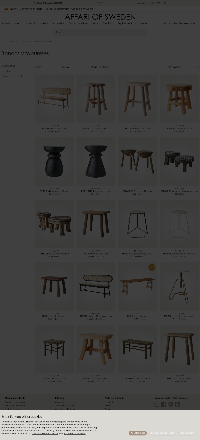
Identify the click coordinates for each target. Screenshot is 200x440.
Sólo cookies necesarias (162, 433)
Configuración (187, 433)
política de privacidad (74, 434)
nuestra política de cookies (45, 434)
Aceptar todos (138, 433)
